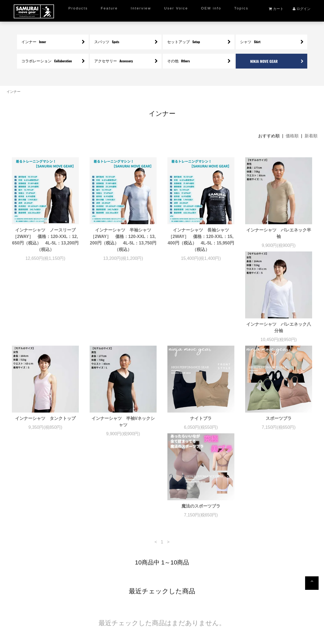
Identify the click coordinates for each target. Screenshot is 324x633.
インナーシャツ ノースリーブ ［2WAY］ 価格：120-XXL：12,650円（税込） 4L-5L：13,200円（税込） (45, 240)
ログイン (301, 9)
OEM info (211, 8)
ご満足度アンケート (157, 597)
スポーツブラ (45, 431)
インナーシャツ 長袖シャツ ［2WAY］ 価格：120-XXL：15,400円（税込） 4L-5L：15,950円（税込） (201, 240)
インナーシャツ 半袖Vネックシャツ (201, 340)
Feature (109, 8)
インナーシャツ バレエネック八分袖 (45, 340)
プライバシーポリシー (163, 611)
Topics (241, 8)
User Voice (176, 8)
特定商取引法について (203, 597)
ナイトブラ (278, 337)
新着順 (311, 136)
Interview (141, 8)
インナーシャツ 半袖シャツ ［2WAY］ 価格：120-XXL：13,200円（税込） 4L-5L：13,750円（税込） (123, 240)
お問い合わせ (247, 597)
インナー (13, 92)
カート (276, 9)
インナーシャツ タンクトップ (125, 337)
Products (78, 8)
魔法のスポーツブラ (123, 431)
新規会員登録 (120, 597)
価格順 (292, 136)
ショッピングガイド (83, 597)
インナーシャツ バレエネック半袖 (278, 233)
